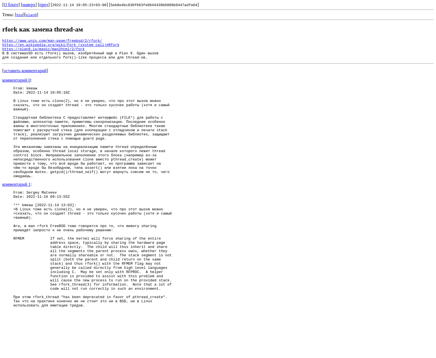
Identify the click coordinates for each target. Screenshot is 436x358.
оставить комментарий (25, 74)
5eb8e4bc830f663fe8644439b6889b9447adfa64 (154, 4)
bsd (19, 14)
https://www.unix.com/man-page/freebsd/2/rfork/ (52, 41)
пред (43, 4)
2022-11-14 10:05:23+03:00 (79, 4)
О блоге (11, 4)
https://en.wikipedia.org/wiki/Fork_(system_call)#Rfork (60, 46)
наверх (29, 4)
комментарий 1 (16, 206)
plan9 (31, 14)
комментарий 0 (16, 84)
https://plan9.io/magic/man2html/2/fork (43, 51)
